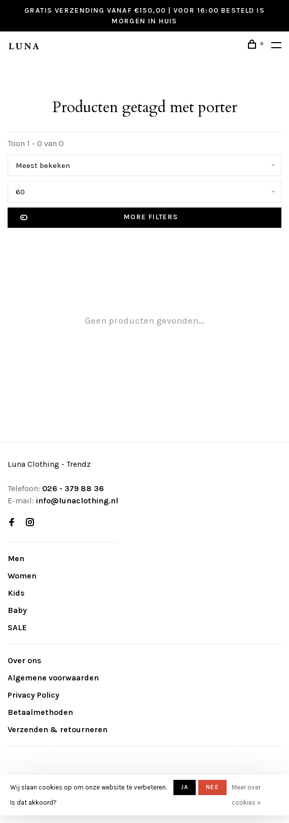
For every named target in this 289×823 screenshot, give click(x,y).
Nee (212, 787)
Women (22, 575)
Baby (17, 610)
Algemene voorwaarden (53, 677)
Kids (16, 593)
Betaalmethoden (40, 712)
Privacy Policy (33, 695)
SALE (17, 627)
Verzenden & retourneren (57, 729)
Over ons (25, 660)
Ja (184, 787)
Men (16, 558)
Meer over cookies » (246, 794)
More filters (99, 218)
